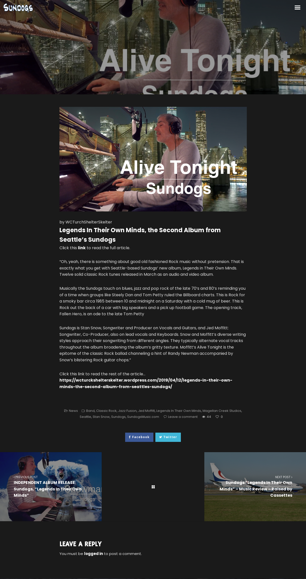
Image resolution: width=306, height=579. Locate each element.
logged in (93, 553)
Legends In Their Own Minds (178, 410)
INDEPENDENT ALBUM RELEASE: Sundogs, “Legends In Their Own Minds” (51, 486)
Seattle (85, 416)
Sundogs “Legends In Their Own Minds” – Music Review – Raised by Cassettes (255, 486)
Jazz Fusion (127, 410)
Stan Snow (101, 416)
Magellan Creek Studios (222, 410)
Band (90, 410)
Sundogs (118, 416)
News (73, 410)
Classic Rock (106, 410)
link (82, 248)
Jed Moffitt (146, 410)
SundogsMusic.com (143, 416)
